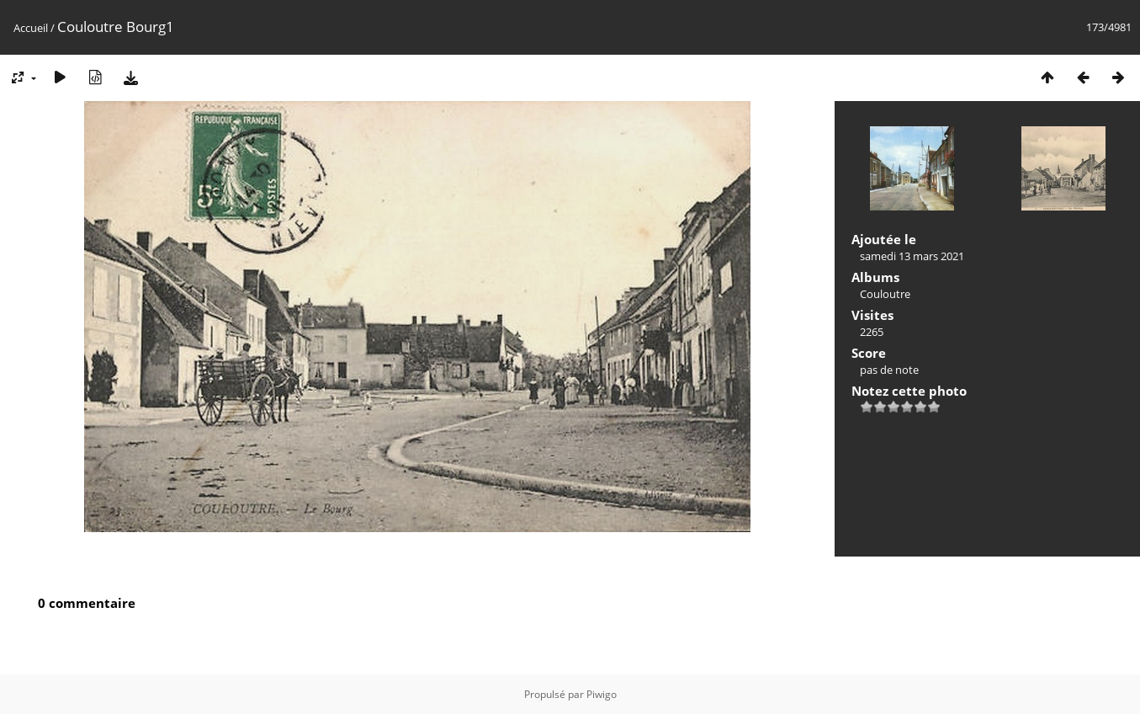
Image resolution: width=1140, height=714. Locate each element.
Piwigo (601, 694)
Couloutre (885, 293)
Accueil (30, 27)
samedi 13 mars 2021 (912, 256)
